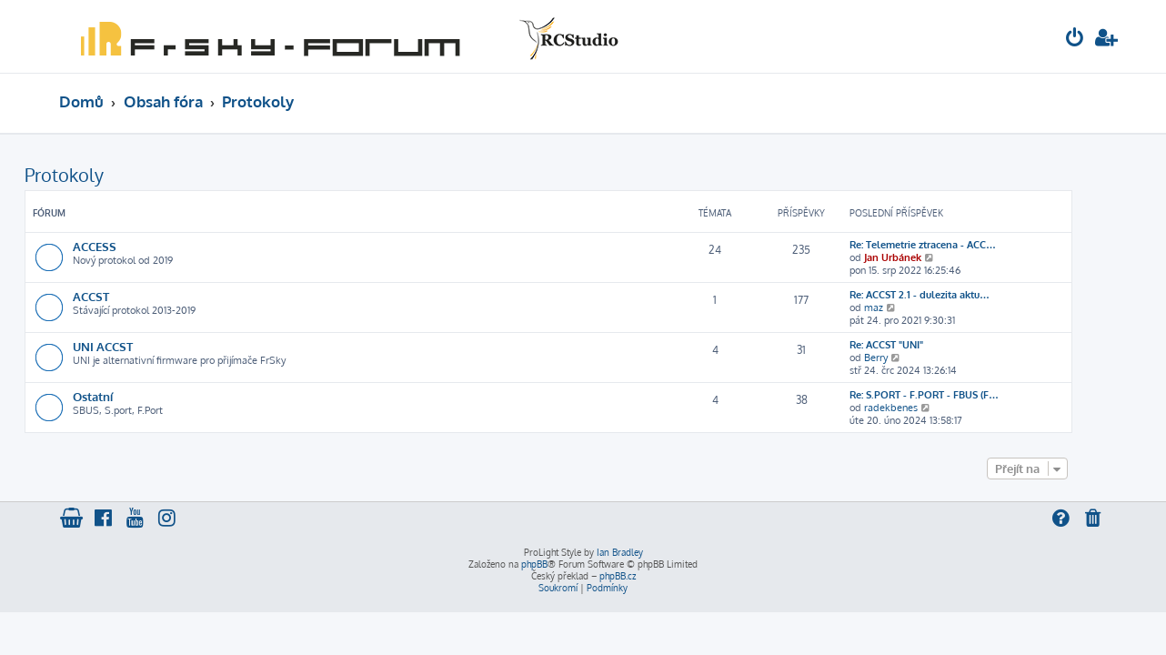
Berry (910, 357)
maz (908, 307)
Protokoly (98, 174)
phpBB (534, 564)
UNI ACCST (137, 346)
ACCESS (129, 246)
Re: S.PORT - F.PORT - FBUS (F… (958, 394)
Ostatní (127, 396)
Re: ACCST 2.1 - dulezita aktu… (954, 294)
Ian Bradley (620, 552)
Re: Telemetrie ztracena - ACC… (957, 244)
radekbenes (925, 407)
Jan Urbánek (927, 257)
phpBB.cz (617, 575)
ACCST (125, 296)
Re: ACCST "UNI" (921, 344)
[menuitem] (1075, 39)
